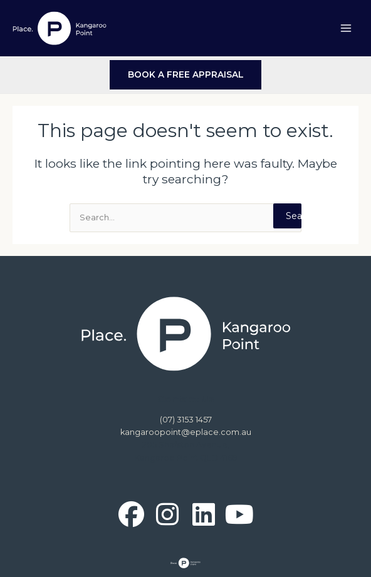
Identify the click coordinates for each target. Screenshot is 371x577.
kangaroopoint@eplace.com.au (185, 432)
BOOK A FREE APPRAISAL (186, 74)
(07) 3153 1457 (186, 419)
